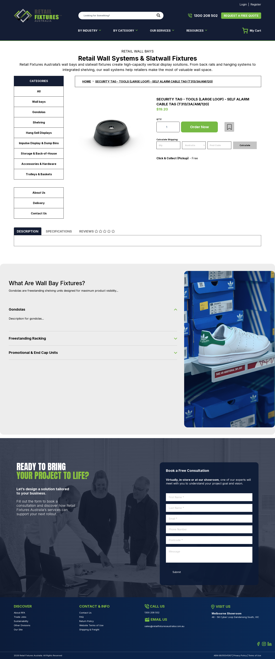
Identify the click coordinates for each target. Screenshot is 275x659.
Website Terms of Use (91, 625)
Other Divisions (22, 625)
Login (243, 4)
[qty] (168, 145)
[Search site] (159, 15)
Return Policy (86, 621)
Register (255, 4)
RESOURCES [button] (195, 30)
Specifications (59, 231)
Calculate (245, 145)
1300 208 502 (203, 16)
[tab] (27, 231)
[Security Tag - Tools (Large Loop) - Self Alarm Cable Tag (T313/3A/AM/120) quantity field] (168, 127)
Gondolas (38, 112)
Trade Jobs (20, 616)
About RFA (19, 612)
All (39, 91)
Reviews (97, 231)
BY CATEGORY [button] (124, 30)
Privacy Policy (240, 655)
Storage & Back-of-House (39, 153)
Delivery (39, 203)
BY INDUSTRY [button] (88, 30)
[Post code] (219, 145)
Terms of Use (254, 655)
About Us (38, 192)
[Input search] (116, 15)
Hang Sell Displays (39, 133)
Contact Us (39, 213)
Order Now (199, 127)
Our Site (18, 629)
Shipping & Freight (89, 629)
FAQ (81, 616)
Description (27, 231)
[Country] (194, 145)
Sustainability (21, 621)
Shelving (39, 122)
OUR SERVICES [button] (160, 30)
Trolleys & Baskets (39, 174)
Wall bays (39, 101)
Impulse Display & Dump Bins (39, 143)
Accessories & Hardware (38, 164)
